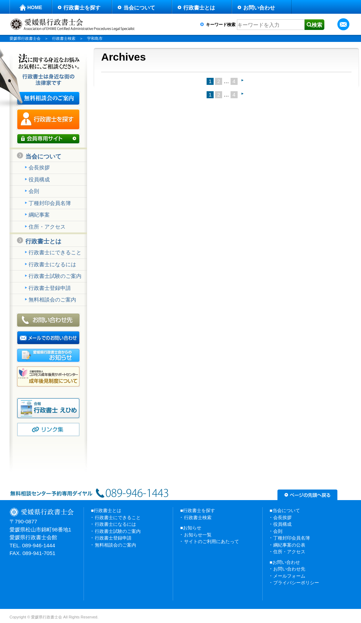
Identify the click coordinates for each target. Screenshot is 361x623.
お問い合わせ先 (289, 569)
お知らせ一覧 (198, 534)
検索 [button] (317, 25)
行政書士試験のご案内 (55, 276)
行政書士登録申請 (50, 288)
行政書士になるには (52, 264)
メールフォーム (289, 576)
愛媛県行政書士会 (25, 38)
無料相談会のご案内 (52, 300)
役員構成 (39, 179)
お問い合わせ (259, 8)
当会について (139, 8)
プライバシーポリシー (296, 582)
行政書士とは (199, 8)
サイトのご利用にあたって (211, 541)
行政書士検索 (198, 517)
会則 (34, 191)
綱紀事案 (39, 215)
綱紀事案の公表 (289, 545)
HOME (34, 7)
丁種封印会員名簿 (50, 203)
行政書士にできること (55, 252)
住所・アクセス (47, 227)
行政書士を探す (81, 8)
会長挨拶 (39, 167)
